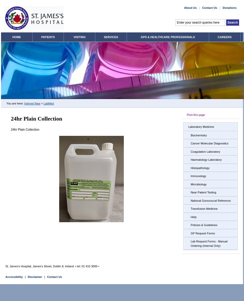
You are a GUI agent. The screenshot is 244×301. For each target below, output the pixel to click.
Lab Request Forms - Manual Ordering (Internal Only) (209, 243)
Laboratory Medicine (201, 126)
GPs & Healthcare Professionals (168, 37)
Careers (225, 37)
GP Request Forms (203, 233)
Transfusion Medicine (204, 208)
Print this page (196, 114)
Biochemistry (199, 135)
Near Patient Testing (203, 192)
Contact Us (54, 276)
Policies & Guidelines (204, 225)
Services (111, 37)
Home (16, 37)
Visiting (79, 37)
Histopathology (200, 168)
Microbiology (199, 184)
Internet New (32, 103)
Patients (48, 37)
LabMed (49, 103)
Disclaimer (35, 276)
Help (194, 217)
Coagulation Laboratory (205, 151)
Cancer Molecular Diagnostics (209, 143)
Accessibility (14, 276)
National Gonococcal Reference (211, 200)
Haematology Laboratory (206, 159)
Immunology (198, 176)
